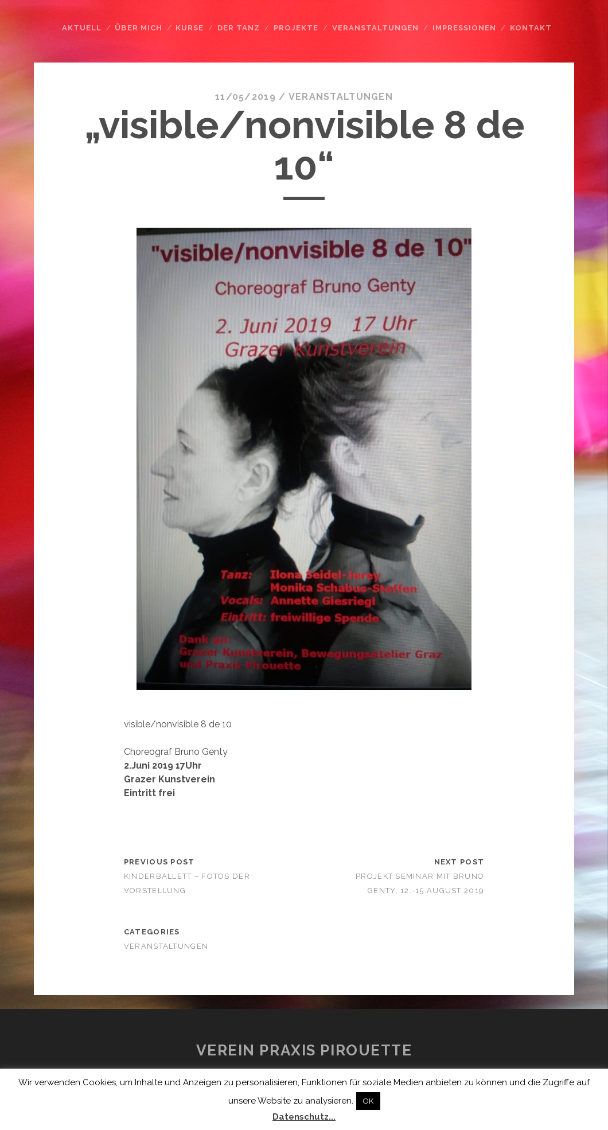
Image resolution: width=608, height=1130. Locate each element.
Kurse (190, 28)
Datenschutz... (304, 1117)
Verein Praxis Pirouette (304, 1050)
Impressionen (464, 28)
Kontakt (531, 28)
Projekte (296, 28)
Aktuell (82, 28)
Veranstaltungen (375, 28)
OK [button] (368, 1101)
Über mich (138, 28)
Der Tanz (238, 28)
